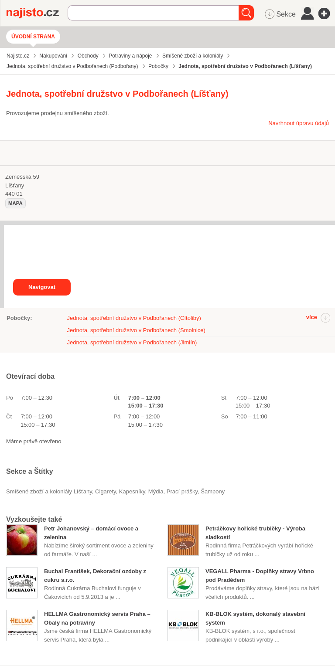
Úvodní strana (33, 37)
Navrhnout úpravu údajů (298, 123)
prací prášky (182, 491)
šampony (213, 491)
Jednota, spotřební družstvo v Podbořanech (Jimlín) (132, 342)
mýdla (156, 491)
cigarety (105, 491)
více (311, 317)
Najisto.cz (37, 13)
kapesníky (132, 491)
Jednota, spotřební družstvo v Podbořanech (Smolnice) (136, 330)
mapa (15, 203)
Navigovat (41, 287)
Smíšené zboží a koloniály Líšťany (49, 491)
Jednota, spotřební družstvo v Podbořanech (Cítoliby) (134, 318)
